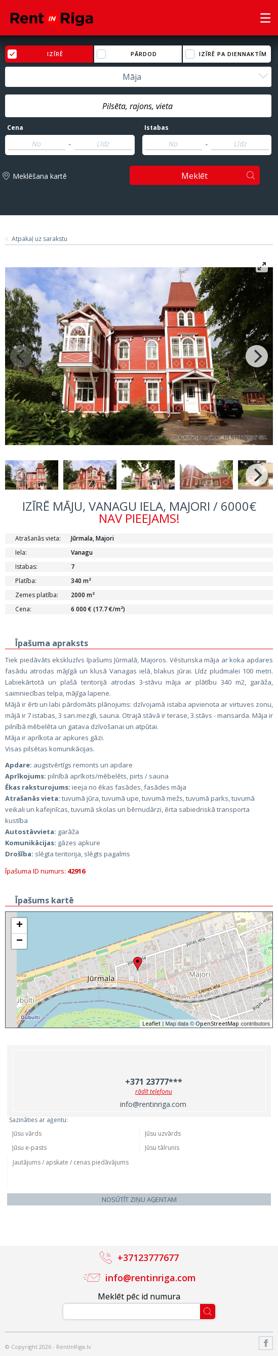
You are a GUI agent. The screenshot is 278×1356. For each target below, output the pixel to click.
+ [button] (19, 925)
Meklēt (194, 175)
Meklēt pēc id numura (139, 1296)
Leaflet (151, 1023)
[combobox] (138, 77)
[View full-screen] (262, 266)
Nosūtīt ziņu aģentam (139, 1199)
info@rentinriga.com (153, 1104)
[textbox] (138, 106)
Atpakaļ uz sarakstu (39, 239)
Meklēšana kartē (40, 176)
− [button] (19, 941)
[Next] (257, 356)
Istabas (156, 128)
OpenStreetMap (217, 1023)
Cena (15, 128)
